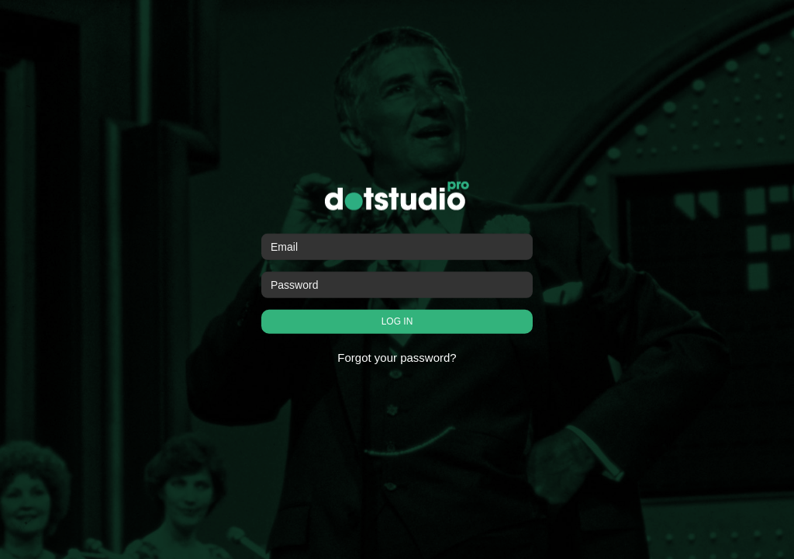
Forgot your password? (396, 357)
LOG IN (397, 321)
